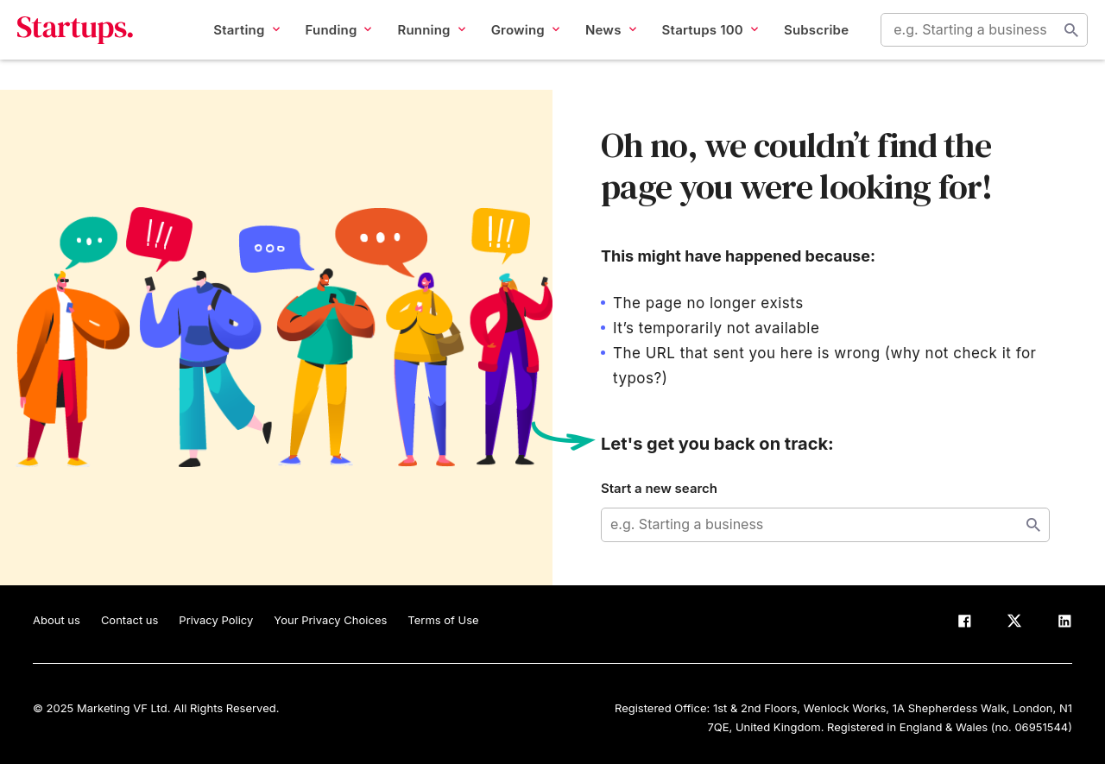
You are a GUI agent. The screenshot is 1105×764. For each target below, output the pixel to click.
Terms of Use (442, 620)
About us (56, 620)
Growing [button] (509, 44)
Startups (91, 45)
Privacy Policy (216, 620)
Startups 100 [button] (694, 44)
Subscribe (800, 44)
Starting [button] (230, 44)
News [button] (595, 44)
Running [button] (415, 44)
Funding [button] (322, 44)
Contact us (129, 620)
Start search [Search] (1055, 45)
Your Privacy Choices (330, 620)
